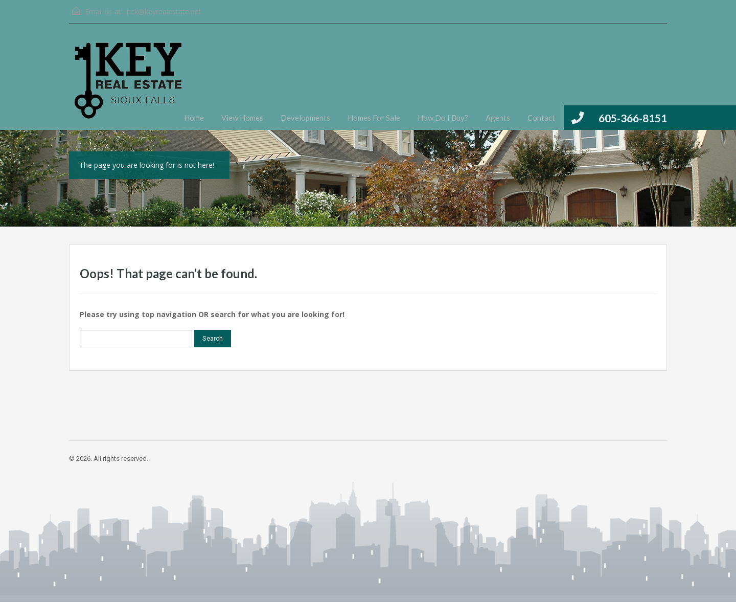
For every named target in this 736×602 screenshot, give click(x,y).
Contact (541, 117)
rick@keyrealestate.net (164, 11)
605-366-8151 (633, 118)
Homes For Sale (374, 117)
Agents (498, 117)
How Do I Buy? (443, 117)
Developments (305, 117)
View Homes (242, 117)
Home (194, 117)
